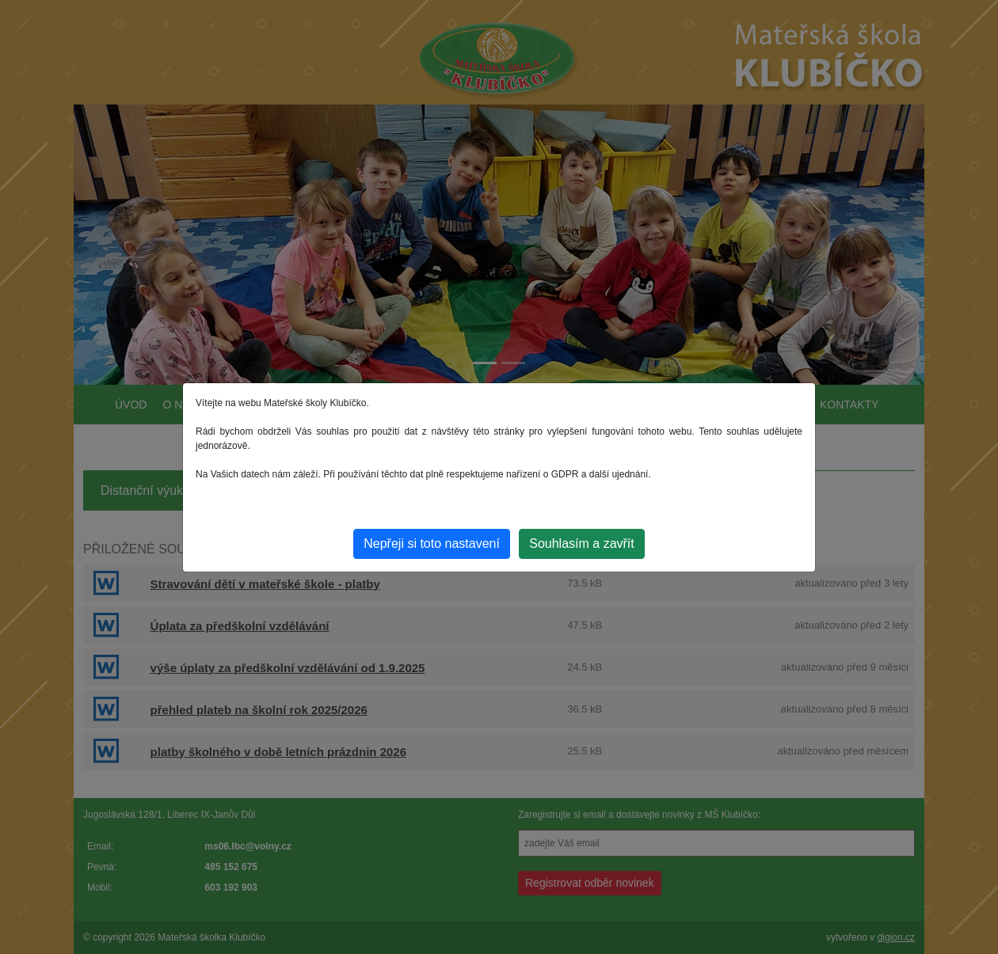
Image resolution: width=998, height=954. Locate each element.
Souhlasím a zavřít (581, 543)
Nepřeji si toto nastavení (432, 543)
